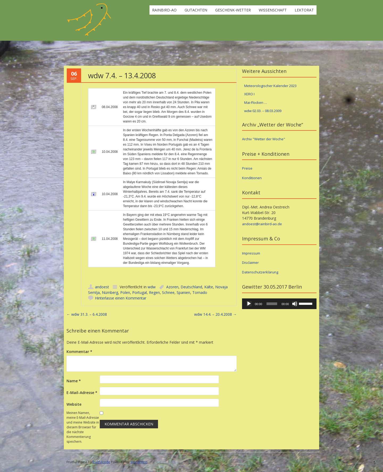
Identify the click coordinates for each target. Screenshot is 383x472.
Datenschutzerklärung (260, 272)
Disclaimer (250, 262)
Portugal (139, 292)
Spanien (183, 292)
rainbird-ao (164, 10)
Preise (247, 168)
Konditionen (252, 177)
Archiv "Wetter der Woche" (263, 139)
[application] (279, 303)
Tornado (199, 292)
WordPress (139, 462)
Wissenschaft (273, 10)
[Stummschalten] (294, 303)
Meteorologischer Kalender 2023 (270, 85)
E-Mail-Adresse (81, 392)
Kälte (208, 286)
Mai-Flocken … (255, 102)
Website (73, 404)
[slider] (272, 303)
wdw (152, 286)
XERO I (249, 94)
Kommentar (79, 351)
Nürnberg (110, 292)
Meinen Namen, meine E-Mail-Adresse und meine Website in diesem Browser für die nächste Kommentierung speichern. (82, 427)
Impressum (251, 253)
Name (73, 380)
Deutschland (191, 286)
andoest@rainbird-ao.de (262, 223)
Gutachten (196, 10)
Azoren (172, 286)
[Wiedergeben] (249, 303)
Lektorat (304, 10)
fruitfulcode (101, 462)
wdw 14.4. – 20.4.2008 (215, 314)
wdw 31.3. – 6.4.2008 (86, 314)
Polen (125, 292)
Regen (154, 292)
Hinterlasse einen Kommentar (120, 298)
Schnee (168, 292)
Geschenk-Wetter (233, 10)
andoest (102, 286)
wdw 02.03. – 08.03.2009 (262, 110)
